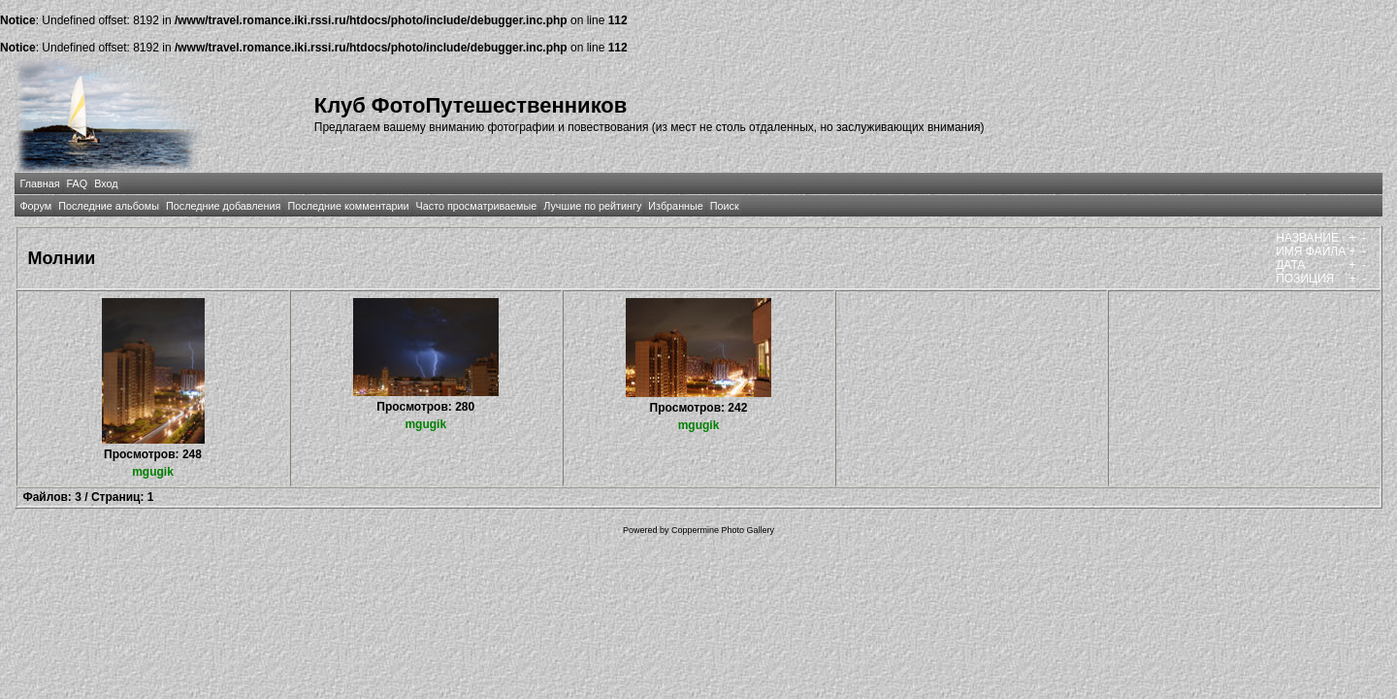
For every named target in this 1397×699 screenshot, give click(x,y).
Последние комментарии (347, 206)
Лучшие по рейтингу (592, 206)
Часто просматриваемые (476, 206)
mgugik (153, 472)
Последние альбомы (108, 206)
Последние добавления (223, 206)
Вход (105, 183)
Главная (39, 183)
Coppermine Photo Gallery (722, 530)
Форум (35, 206)
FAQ (77, 183)
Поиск (724, 206)
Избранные (675, 206)
